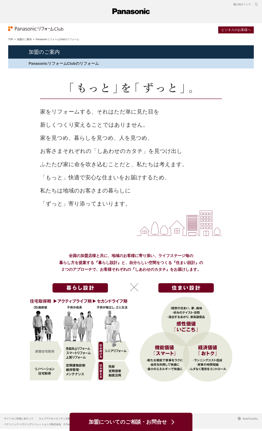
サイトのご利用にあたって (18, 420)
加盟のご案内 (24, 41)
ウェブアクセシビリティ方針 (54, 420)
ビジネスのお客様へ (236, 31)
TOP (10, 41)
